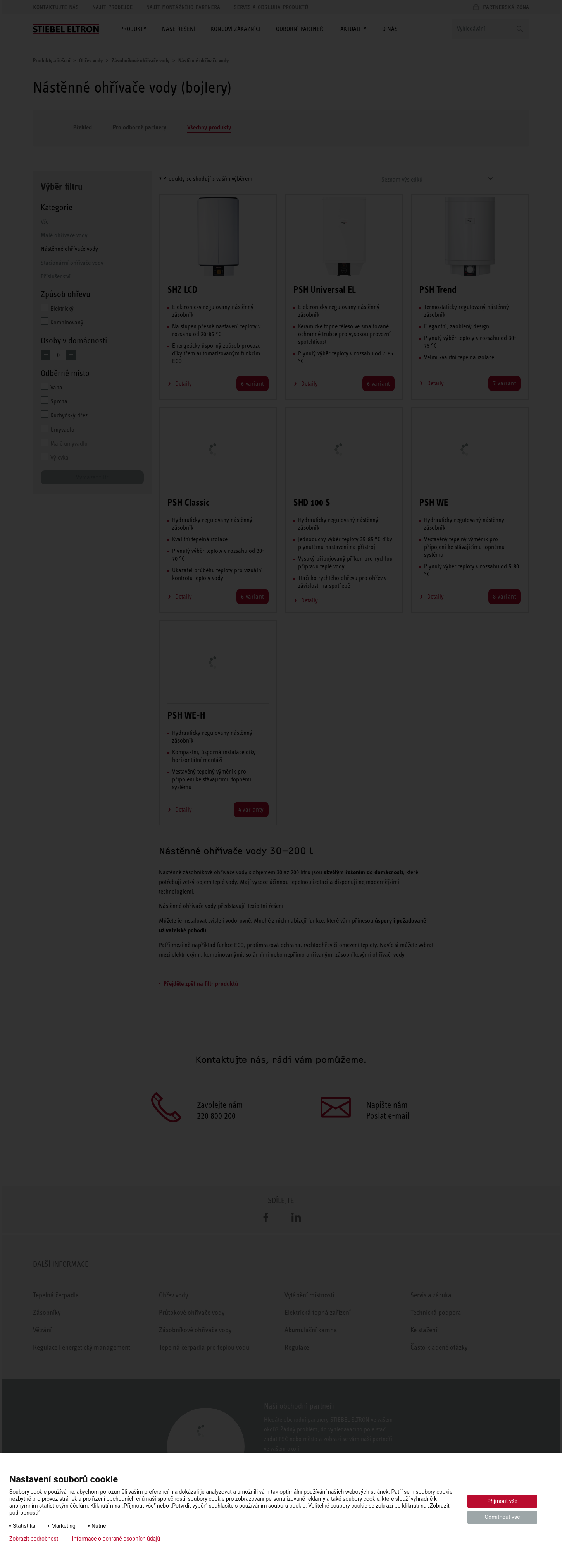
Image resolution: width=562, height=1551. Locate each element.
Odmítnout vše (502, 1517)
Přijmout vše (502, 1501)
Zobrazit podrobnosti (34, 1539)
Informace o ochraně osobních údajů (116, 1539)
